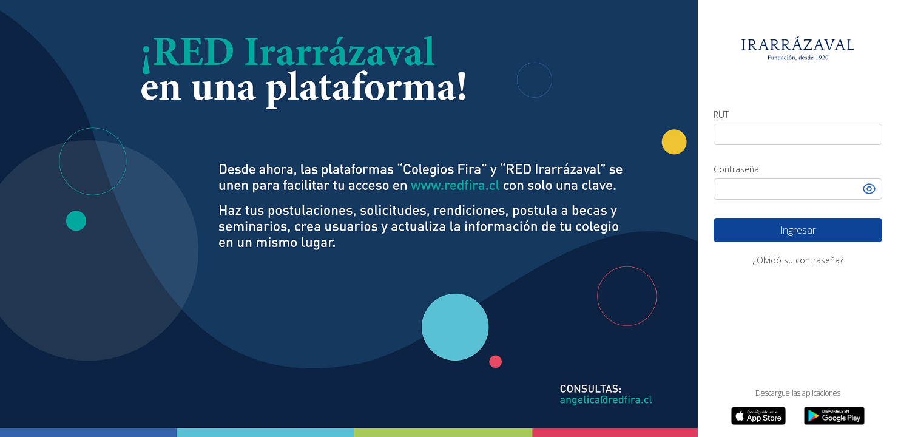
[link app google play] (834, 416)
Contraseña (736, 169)
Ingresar (831, 227)
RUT (721, 114)
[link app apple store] (758, 416)
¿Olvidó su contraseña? (798, 260)
